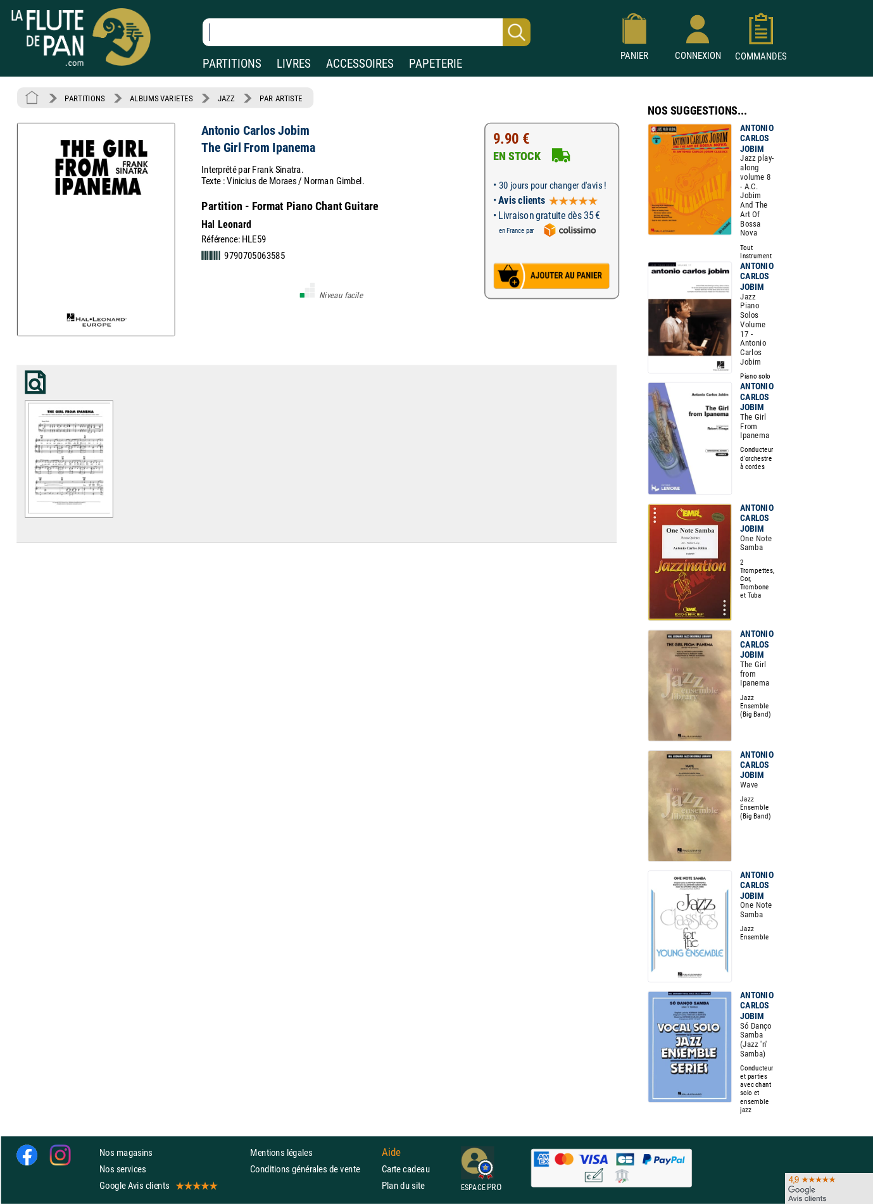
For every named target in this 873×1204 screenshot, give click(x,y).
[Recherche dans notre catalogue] (367, 32)
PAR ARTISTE (281, 98)
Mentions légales (281, 1152)
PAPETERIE (435, 63)
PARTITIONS (232, 63)
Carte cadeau (406, 1168)
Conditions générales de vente (313, 1168)
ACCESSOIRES (360, 63)
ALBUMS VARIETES (161, 98)
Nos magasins (126, 1152)
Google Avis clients (157, 1185)
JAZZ (226, 98)
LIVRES (294, 63)
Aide (391, 1152)
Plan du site (403, 1185)
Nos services (122, 1168)
